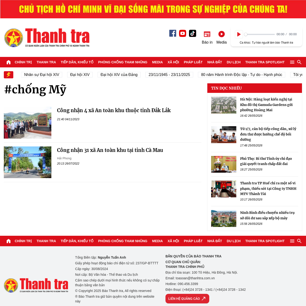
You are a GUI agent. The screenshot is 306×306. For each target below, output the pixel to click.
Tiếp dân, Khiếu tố (77, 62)
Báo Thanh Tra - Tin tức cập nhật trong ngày (46, 37)
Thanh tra (46, 62)
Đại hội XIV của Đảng (120, 75)
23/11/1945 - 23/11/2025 (170, 75)
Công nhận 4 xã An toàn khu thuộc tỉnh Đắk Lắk (114, 110)
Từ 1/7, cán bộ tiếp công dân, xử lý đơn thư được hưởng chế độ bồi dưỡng (268, 134)
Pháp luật (193, 62)
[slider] (259, 34)
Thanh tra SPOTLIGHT (265, 62)
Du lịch (234, 62)
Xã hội (173, 62)
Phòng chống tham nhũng (122, 62)
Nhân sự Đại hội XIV (43, 75)
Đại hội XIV (81, 75)
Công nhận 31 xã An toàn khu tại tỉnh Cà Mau (110, 150)
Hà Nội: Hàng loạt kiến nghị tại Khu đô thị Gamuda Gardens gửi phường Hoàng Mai (266, 104)
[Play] (239, 34)
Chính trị (23, 62)
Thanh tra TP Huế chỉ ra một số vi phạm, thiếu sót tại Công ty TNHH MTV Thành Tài (268, 188)
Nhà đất (214, 62)
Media (157, 62)
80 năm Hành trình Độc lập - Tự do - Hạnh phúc (243, 75)
